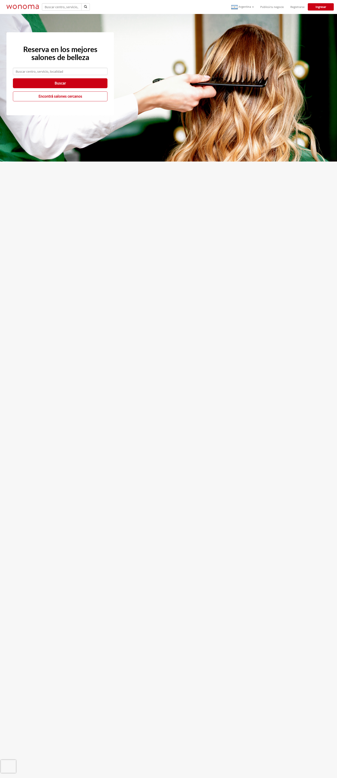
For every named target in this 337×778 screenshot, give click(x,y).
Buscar (60, 83)
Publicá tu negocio (272, 7)
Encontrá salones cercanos (60, 96)
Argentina (242, 7)
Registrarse (297, 7)
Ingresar (321, 7)
